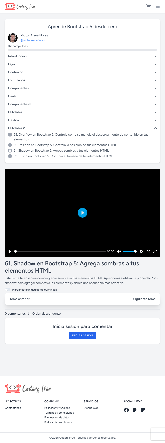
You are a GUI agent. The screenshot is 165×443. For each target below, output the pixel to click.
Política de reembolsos (58, 422)
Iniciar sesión (82, 335)
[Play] (10, 251)
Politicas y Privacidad (57, 408)
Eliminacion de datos (57, 417)
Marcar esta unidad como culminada (34, 289)
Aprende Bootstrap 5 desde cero (82, 26)
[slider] (60, 251)
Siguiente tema (144, 299)
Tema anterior (20, 299)
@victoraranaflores (33, 40)
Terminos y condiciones (59, 412)
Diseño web (91, 408)
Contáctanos (13, 408)
